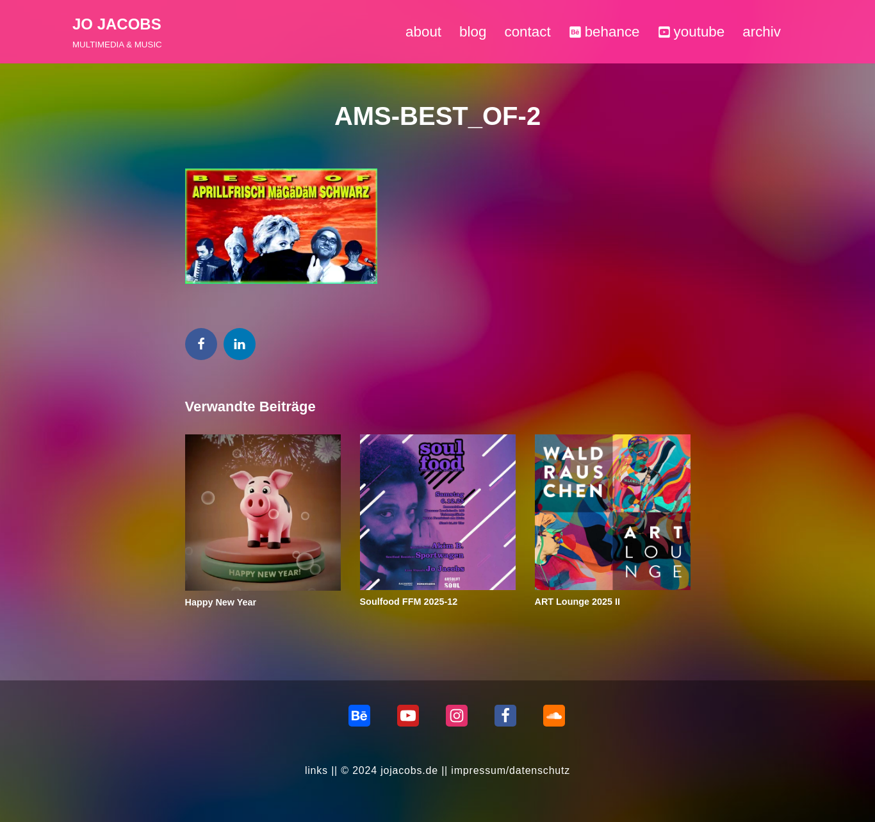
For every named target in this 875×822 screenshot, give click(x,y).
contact (527, 32)
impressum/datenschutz (510, 770)
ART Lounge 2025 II (578, 601)
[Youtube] (408, 716)
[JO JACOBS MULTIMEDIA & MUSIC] (117, 32)
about (423, 32)
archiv (761, 32)
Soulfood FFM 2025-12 (409, 601)
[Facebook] (505, 716)
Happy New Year (221, 602)
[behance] (359, 716)
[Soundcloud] (554, 716)
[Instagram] (457, 716)
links (316, 770)
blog (472, 32)
